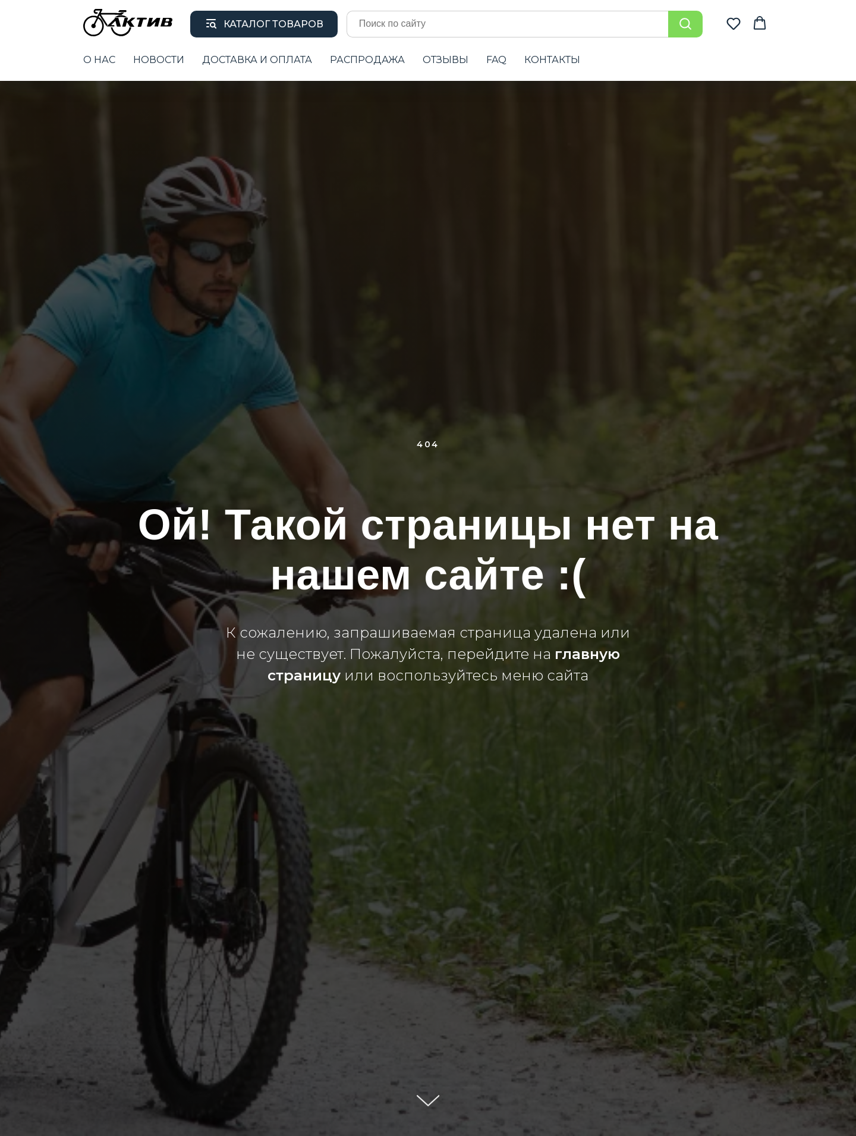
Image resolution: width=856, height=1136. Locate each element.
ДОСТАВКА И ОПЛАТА (257, 59)
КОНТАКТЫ (552, 59)
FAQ (496, 59)
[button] (733, 23)
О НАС (99, 59)
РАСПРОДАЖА (367, 59)
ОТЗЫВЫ (445, 59)
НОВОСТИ (158, 59)
